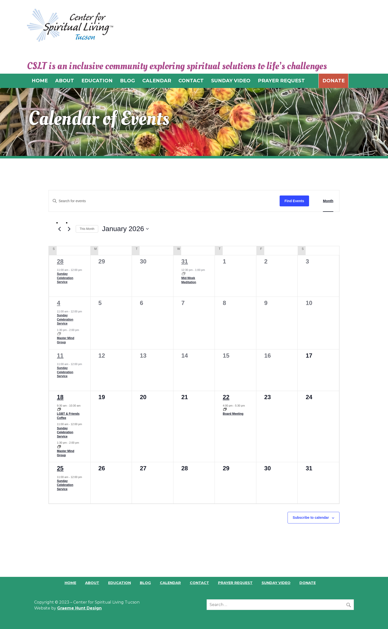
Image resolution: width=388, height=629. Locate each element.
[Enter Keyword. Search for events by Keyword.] (164, 201)
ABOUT (64, 81)
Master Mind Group (65, 340)
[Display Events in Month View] (328, 201)
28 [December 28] (60, 261)
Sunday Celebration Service (65, 278)
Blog (145, 583)
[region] (194, 122)
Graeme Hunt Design (79, 608)
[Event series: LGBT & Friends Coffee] (59, 409)
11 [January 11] (60, 355)
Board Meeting (233, 413)
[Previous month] (59, 229)
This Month (87, 229)
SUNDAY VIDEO (230, 81)
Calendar (170, 583)
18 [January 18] (60, 397)
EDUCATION (97, 81)
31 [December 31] (184, 261)
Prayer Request (235, 583)
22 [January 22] (226, 397)
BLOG (127, 81)
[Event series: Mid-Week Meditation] (183, 274)
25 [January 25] (60, 468)
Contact (199, 583)
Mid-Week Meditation (188, 280)
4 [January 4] (58, 303)
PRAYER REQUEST (281, 81)
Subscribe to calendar (311, 518)
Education (119, 583)
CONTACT (191, 81)
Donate (333, 81)
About (92, 583)
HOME (40, 81)
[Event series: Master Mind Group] (59, 334)
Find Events (294, 201)
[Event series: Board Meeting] (225, 409)
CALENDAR (156, 81)
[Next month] (69, 229)
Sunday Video (276, 583)
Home (70, 583)
